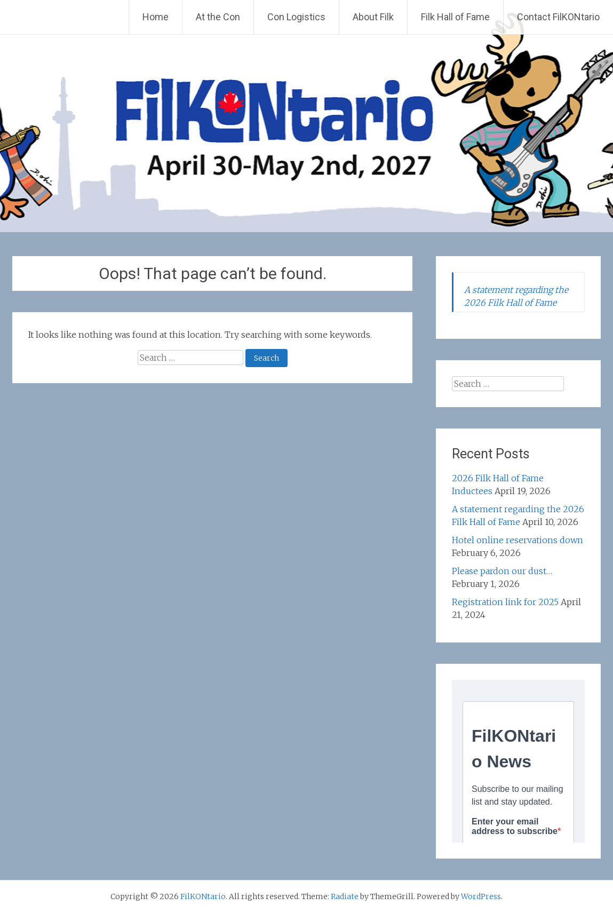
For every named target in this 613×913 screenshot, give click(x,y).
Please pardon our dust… (502, 571)
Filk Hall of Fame (455, 16)
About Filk (373, 16)
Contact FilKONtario (558, 16)
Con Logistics (296, 16)
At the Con (218, 16)
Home (155, 16)
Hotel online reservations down (517, 540)
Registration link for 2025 (505, 602)
